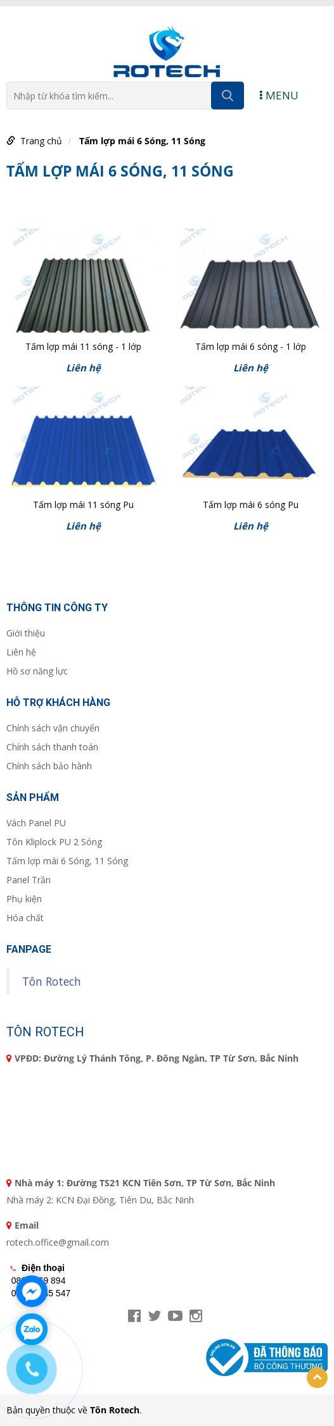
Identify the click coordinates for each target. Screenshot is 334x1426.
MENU (279, 95)
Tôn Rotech (51, 981)
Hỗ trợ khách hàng (58, 703)
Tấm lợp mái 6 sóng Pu (251, 505)
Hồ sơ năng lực (37, 671)
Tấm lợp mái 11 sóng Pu (83, 505)
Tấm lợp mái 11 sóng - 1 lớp (83, 346)
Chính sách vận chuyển (53, 728)
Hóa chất (25, 918)
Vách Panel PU (36, 823)
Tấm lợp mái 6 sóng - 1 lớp (250, 346)
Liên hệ (21, 652)
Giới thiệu (25, 633)
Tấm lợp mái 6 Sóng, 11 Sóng (142, 141)
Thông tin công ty (57, 608)
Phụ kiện (24, 899)
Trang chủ (41, 141)
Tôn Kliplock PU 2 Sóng (54, 842)
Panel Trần (28, 880)
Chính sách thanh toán (52, 747)
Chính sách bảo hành (49, 766)
